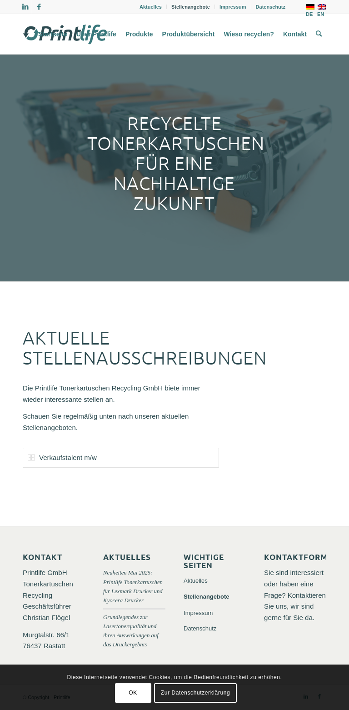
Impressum (232, 7)
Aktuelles (151, 7)
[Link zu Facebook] (39, 7)
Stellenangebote (190, 7)
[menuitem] (151, 7)
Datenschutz (270, 7)
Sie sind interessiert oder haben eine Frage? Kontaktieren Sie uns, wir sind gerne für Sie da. (295, 595)
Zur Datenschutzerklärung (195, 693)
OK (133, 693)
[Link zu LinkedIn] (25, 7)
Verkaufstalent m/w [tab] (62, 457)
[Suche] (318, 34)
